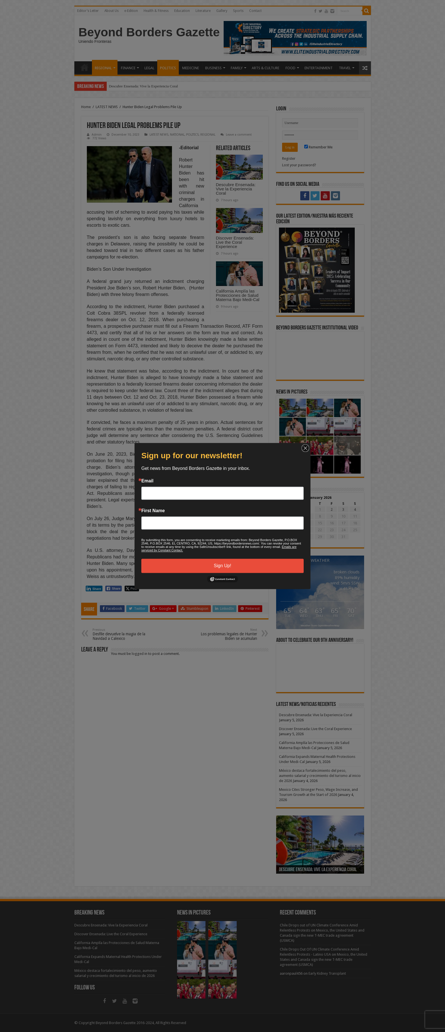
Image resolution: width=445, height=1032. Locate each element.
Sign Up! (222, 565)
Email (147, 481)
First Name (153, 510)
